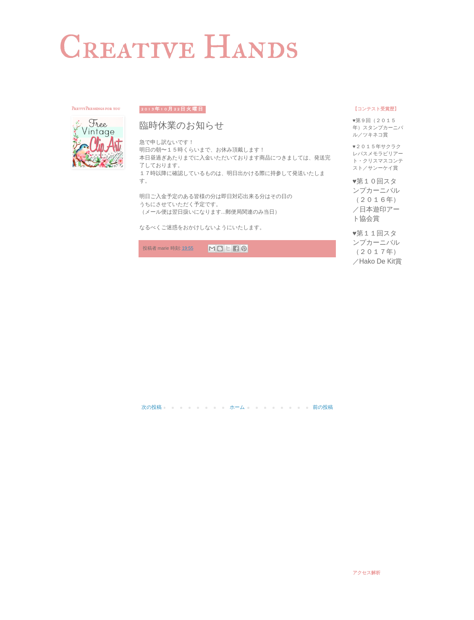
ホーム (237, 407)
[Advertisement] (237, 335)
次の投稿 (151, 407)
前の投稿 (323, 407)
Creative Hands (179, 46)
